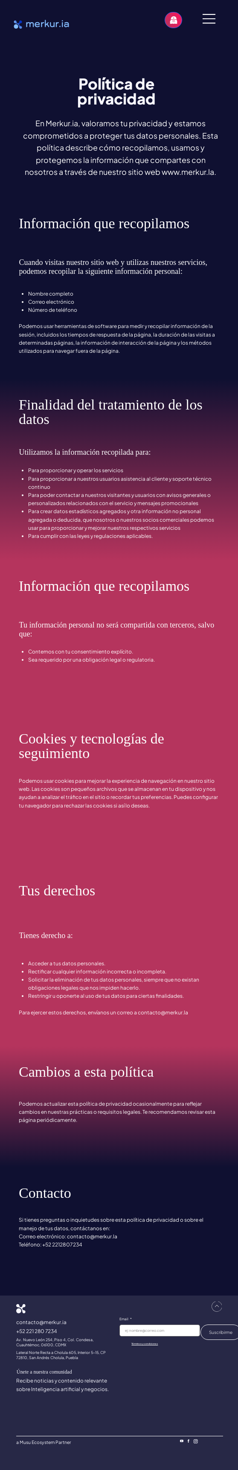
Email (125, 1319)
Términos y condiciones (144, 1343)
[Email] (157, 1330)
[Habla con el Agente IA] (173, 20)
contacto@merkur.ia (41, 1322)
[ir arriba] (216, 1307)
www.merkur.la (188, 172)
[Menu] (209, 18)
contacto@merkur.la (163, 1012)
